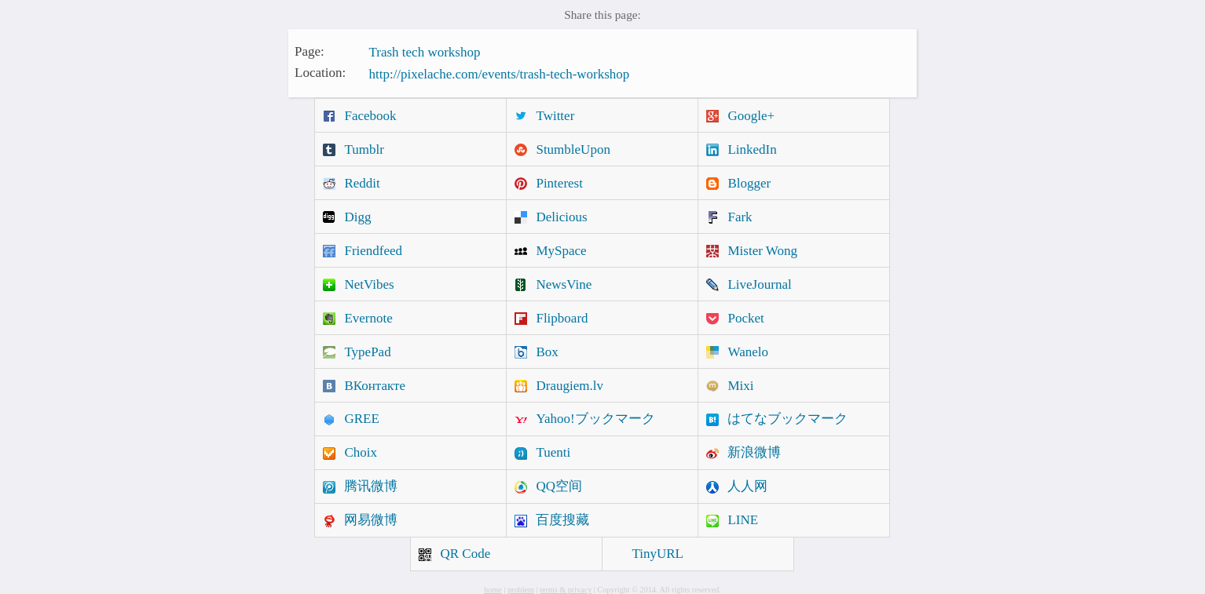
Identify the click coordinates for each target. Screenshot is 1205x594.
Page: (309, 50)
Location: (320, 72)
